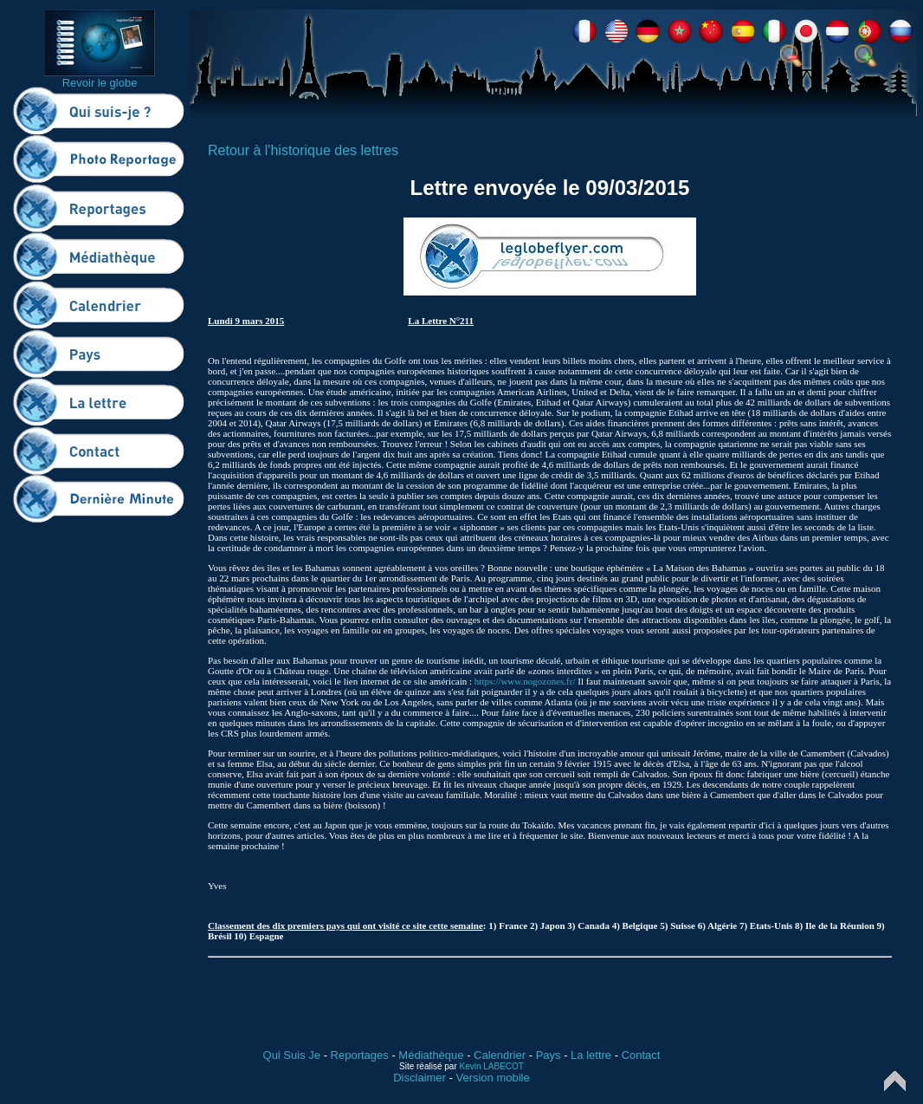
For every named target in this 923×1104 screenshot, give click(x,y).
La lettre (591, 1055)
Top (895, 1081)
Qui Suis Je (291, 1055)
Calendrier (500, 1055)
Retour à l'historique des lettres (303, 150)
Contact (641, 1055)
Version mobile (492, 1077)
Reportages (360, 1055)
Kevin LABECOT (492, 1066)
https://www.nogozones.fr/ (525, 681)
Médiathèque (430, 1055)
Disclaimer (419, 1077)
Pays (548, 1055)
